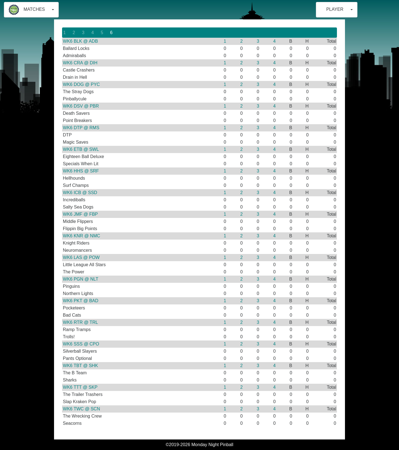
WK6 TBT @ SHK (80, 365)
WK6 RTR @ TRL (80, 322)
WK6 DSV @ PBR (81, 106)
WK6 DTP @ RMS (81, 127)
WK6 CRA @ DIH (80, 62)
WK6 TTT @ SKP (80, 387)
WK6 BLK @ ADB (80, 41)
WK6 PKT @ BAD (80, 300)
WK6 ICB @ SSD (80, 192)
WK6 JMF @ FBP (80, 214)
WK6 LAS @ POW (81, 257)
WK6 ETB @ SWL (81, 149)
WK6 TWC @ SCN (81, 408)
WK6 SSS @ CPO (81, 344)
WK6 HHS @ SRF (81, 171)
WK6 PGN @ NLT (80, 279)
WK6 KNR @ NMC (81, 235)
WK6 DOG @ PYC (81, 84)
